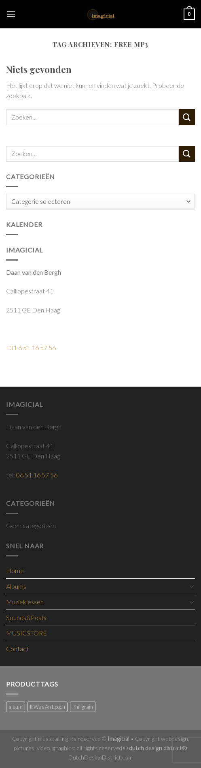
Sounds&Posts (26, 617)
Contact (17, 648)
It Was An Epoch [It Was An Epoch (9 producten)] (47, 707)
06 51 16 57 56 (36, 475)
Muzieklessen (25, 601)
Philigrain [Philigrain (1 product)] (82, 707)
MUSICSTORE (26, 633)
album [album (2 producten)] (15, 707)
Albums (16, 586)
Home (15, 570)
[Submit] (187, 117)
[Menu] (11, 14)
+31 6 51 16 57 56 (31, 347)
